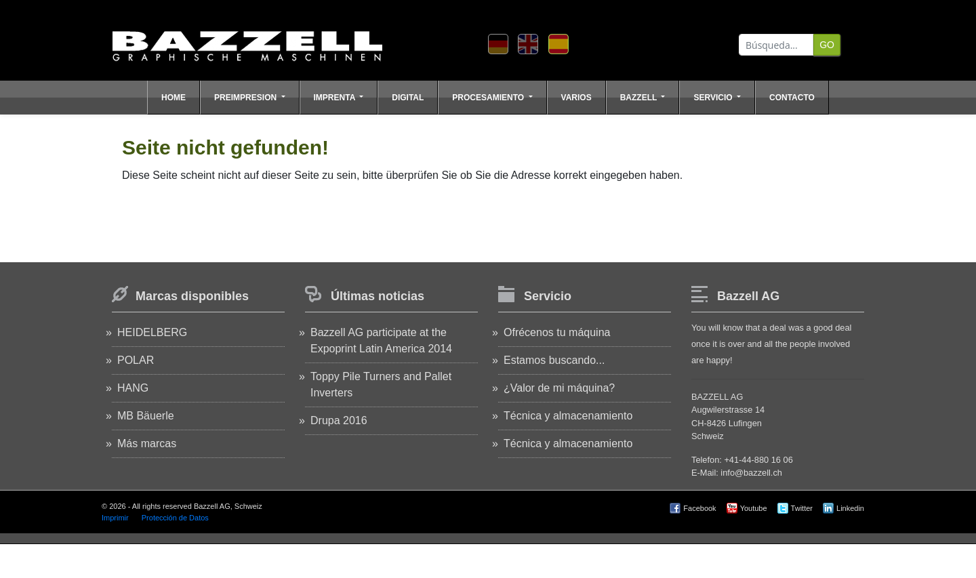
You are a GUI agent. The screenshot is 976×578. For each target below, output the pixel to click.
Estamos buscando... (554, 360)
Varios (576, 97)
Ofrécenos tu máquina (557, 332)
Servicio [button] (713, 97)
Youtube (753, 508)
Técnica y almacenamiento (568, 415)
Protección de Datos (175, 518)
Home (173, 97)
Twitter (802, 508)
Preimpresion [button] (246, 97)
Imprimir (115, 518)
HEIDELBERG (152, 332)
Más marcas (146, 443)
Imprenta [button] (336, 97)
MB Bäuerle (145, 415)
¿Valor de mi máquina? (559, 388)
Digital (408, 97)
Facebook (699, 508)
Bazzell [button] (639, 97)
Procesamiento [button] (489, 97)
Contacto (792, 97)
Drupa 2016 (338, 420)
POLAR (135, 360)
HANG (132, 388)
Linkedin (850, 508)
